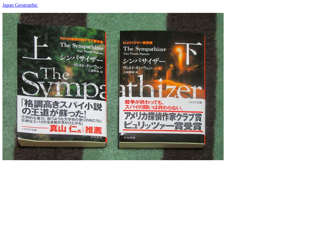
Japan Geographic (20, 5)
